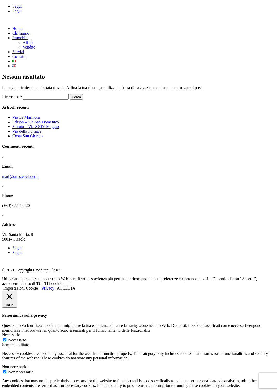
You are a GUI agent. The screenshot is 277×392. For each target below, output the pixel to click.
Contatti (19, 56)
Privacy (48, 288)
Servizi (18, 52)
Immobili (20, 38)
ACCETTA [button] (66, 288)
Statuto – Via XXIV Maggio (35, 126)
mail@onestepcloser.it (20, 176)
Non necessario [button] (14, 367)
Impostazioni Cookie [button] (20, 288)
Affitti (28, 42)
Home (17, 28)
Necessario (17, 340)
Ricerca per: (12, 96)
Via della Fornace (26, 131)
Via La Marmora (26, 117)
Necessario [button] (11, 335)
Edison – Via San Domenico (35, 122)
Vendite (29, 47)
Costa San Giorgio (27, 136)
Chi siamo (20, 33)
